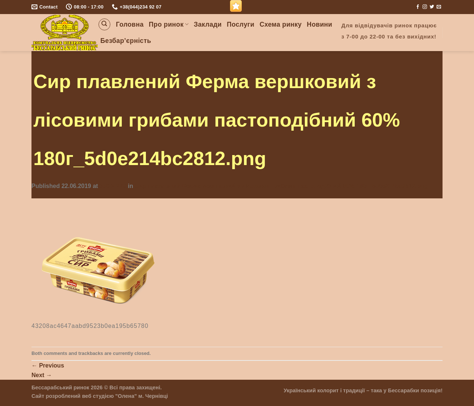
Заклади (207, 24)
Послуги (240, 24)
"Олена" (126, 396)
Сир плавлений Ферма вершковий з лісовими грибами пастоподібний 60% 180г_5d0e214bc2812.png (281, 186)
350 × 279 (113, 186)
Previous (47, 365)
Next (41, 375)
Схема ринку (281, 24)
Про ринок (168, 24)
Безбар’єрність (125, 40)
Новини (320, 24)
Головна (130, 24)
